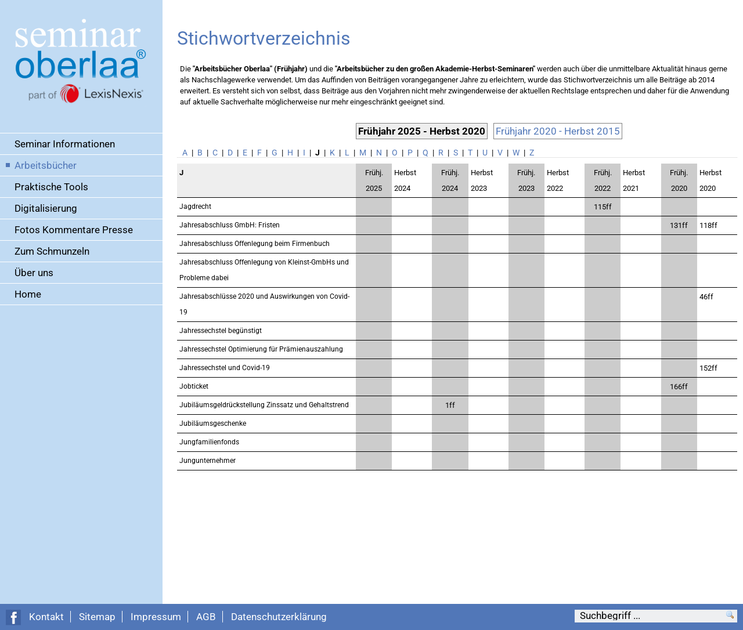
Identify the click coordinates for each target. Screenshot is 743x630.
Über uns (34, 272)
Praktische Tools (51, 187)
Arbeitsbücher (46, 165)
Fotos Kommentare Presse (74, 230)
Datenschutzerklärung (279, 616)
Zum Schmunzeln (52, 251)
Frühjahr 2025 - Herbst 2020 (421, 131)
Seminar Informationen (65, 144)
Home (28, 294)
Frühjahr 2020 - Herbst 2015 (558, 131)
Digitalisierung (46, 208)
